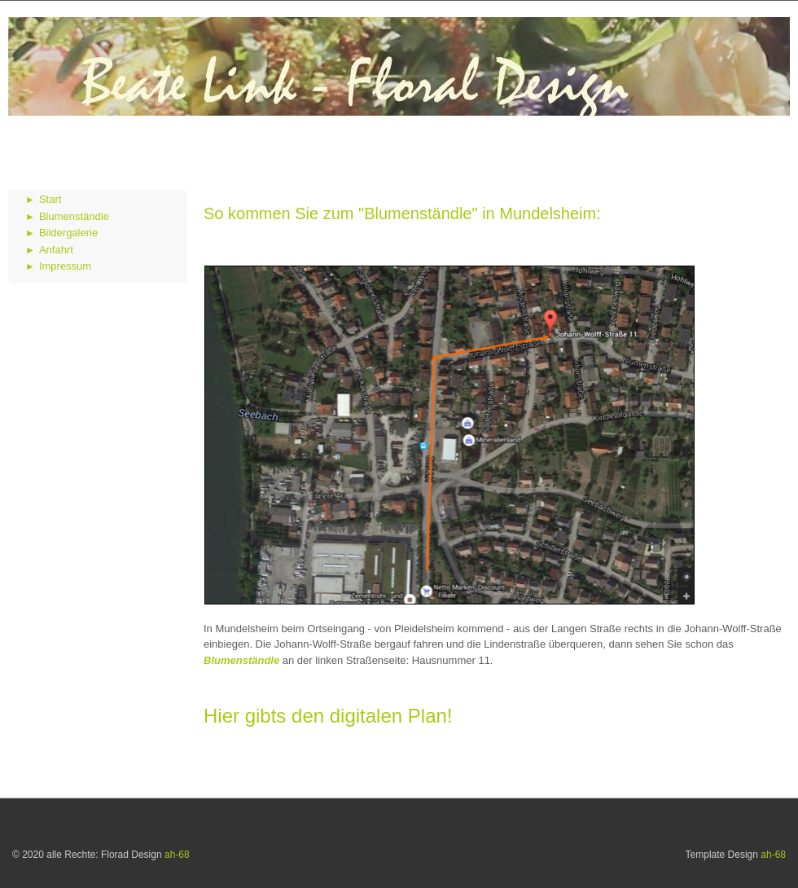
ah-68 (177, 854)
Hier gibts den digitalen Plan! (328, 716)
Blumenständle (74, 216)
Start (50, 199)
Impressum (65, 266)
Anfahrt (56, 250)
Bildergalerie (68, 232)
